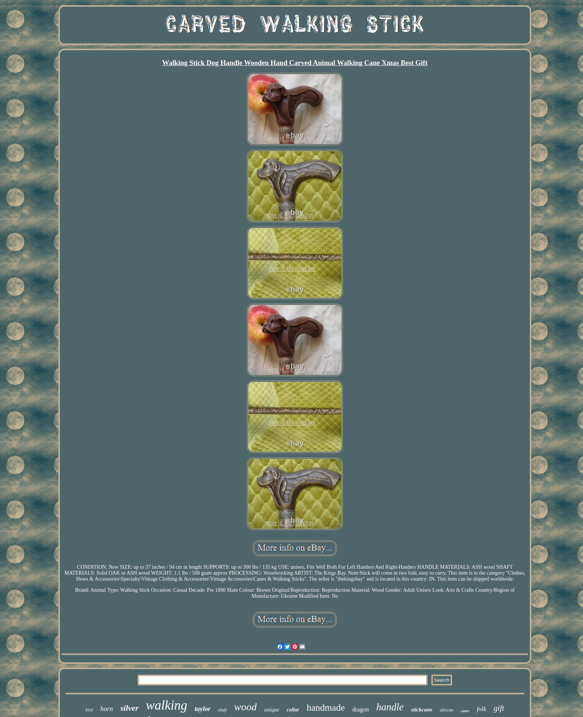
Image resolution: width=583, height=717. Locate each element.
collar (293, 710)
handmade (326, 708)
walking (166, 705)
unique (271, 710)
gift (499, 708)
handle (390, 707)
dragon (360, 709)
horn (106, 709)
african (446, 710)
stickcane (421, 710)
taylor (202, 709)
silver (129, 708)
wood (245, 707)
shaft (222, 710)
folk (481, 709)
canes (465, 711)
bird (89, 710)
